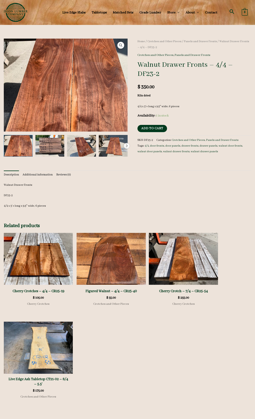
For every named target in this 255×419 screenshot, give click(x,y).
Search (55, 394)
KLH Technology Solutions (234, 415)
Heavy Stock (80, 365)
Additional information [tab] (38, 174)
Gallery (77, 371)
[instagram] (147, 382)
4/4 (147, 146)
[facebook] (136, 382)
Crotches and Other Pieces (165, 41)
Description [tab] (11, 174)
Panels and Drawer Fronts (202, 41)
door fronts (157, 146)
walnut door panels (150, 151)
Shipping (102, 392)
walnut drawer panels (207, 151)
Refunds (89, 392)
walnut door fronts (233, 146)
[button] (232, 12)
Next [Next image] (126, 146)
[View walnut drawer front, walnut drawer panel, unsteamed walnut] (18, 146)
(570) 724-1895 (209, 388)
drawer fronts (191, 146)
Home (141, 41)
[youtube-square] (157, 382)
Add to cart (152, 128)
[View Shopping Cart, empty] (245, 12)
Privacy (77, 392)
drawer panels (211, 146)
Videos (76, 377)
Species (77, 360)
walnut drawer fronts (177, 151)
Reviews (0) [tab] (63, 174)
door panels (174, 146)
